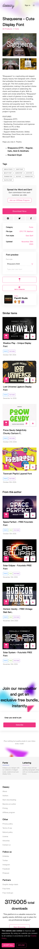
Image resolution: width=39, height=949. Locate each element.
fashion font (29, 176)
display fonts (8, 169)
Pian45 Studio (21, 298)
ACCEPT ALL (8, 945)
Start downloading (9, 800)
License (5, 836)
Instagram (6, 865)
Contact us (6, 845)
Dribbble (5, 856)
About (4, 791)
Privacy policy (7, 824)
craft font (19, 169)
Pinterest (5, 873)
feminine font (8, 176)
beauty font (8, 173)
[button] (33, 5)
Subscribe (19, 725)
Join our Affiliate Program (19, 200)
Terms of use (7, 828)
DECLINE (21, 945)
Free (10, 530)
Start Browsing (19, 927)
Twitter (5, 860)
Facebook (6, 869)
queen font (18, 173)
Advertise (6, 841)
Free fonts (6, 889)
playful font (8, 180)
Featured (12, 351)
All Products (7, 29)
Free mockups (7, 893)
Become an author (9, 804)
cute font (29, 173)
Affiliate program (8, 812)
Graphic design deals (10, 884)
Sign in (27, 5)
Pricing (5, 808)
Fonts (17, 29)
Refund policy (7, 832)
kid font (18, 176)
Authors (5, 795)
